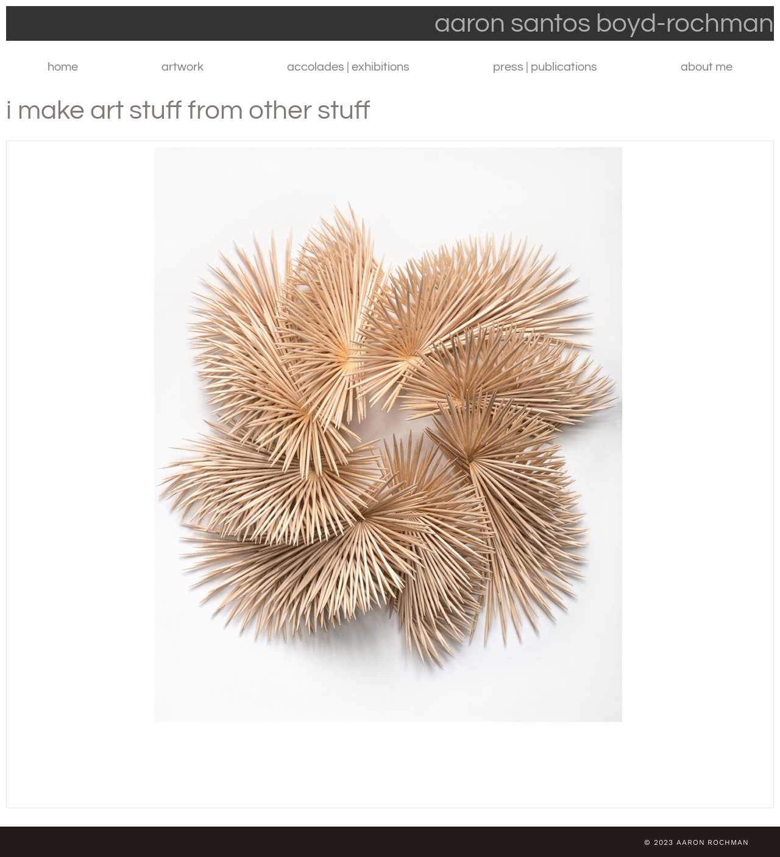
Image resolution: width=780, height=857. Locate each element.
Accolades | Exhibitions (348, 67)
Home (63, 67)
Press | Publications (545, 67)
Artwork (182, 67)
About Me (706, 67)
